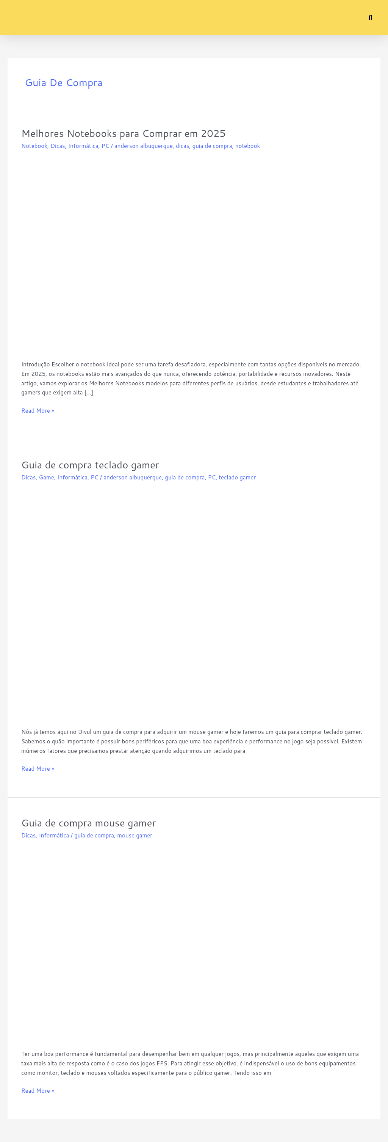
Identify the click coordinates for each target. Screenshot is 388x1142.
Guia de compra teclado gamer (90, 464)
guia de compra (212, 146)
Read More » (37, 410)
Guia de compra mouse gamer (88, 822)
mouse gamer (134, 835)
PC (105, 146)
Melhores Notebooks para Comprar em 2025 (123, 133)
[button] (13, 18)
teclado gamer (237, 477)
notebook (247, 146)
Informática (83, 146)
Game (46, 477)
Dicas (57, 146)
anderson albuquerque (143, 146)
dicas (182, 146)
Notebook (34, 146)
